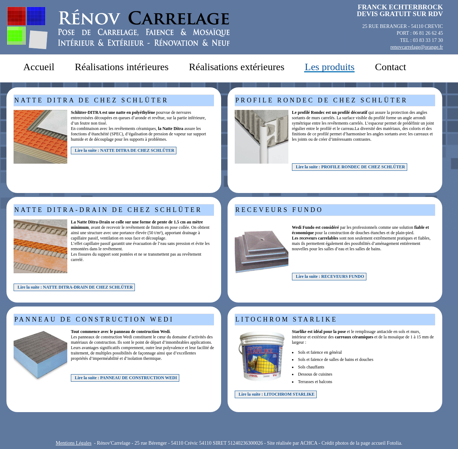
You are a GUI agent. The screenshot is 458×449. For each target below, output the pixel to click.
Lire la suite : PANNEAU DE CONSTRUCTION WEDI (126, 377)
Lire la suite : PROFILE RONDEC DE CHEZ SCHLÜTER (350, 166)
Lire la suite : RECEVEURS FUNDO (330, 276)
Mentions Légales (74, 443)
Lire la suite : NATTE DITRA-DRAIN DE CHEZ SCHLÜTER (75, 287)
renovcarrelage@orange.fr (416, 47)
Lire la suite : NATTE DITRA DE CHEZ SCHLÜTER (124, 150)
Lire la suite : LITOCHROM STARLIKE (277, 394)
